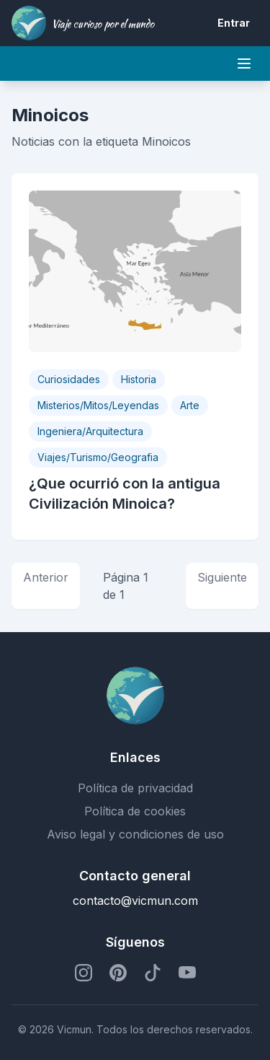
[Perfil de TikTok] (152, 972)
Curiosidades (68, 379)
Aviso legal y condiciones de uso (135, 834)
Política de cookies (135, 811)
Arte (189, 405)
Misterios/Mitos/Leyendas (98, 405)
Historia (138, 379)
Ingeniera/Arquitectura (90, 431)
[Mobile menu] (244, 63)
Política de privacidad (135, 788)
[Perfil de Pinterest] (118, 972)
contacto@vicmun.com (135, 900)
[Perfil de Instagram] (83, 972)
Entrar (233, 23)
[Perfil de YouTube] (187, 972)
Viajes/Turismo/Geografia (97, 457)
